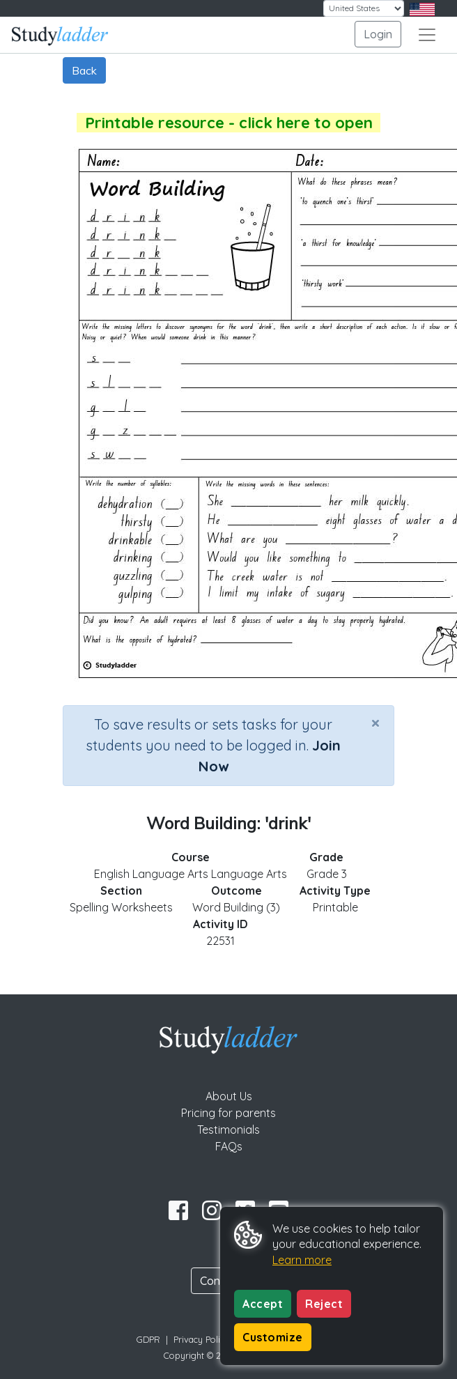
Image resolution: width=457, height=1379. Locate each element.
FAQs (228, 1146)
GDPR (148, 1339)
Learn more (302, 1260)
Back (84, 70)
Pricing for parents (228, 1113)
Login (378, 34)
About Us (229, 1096)
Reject (324, 1304)
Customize (272, 1337)
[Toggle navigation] (427, 35)
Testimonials (228, 1130)
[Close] (375, 722)
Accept (262, 1304)
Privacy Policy (201, 1339)
